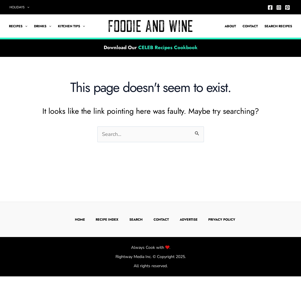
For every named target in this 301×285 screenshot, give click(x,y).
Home (80, 219)
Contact (250, 26)
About (230, 26)
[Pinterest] (287, 7)
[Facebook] (270, 7)
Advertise (189, 219)
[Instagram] (278, 7)
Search (136, 219)
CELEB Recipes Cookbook (168, 47)
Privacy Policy (221, 219)
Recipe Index (107, 219)
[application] (26, 7)
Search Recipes (278, 26)
